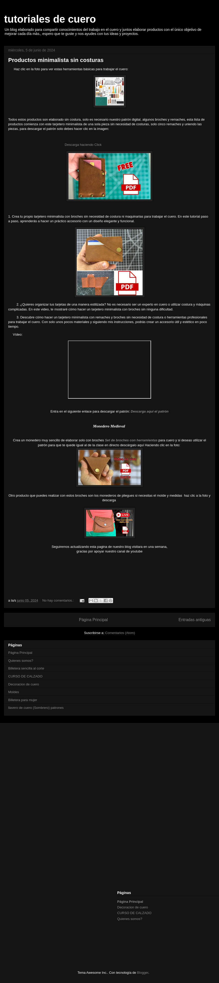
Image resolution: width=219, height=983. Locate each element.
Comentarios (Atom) (120, 633)
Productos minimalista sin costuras (56, 60)
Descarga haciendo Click (83, 145)
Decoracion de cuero (23, 684)
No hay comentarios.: (58, 600)
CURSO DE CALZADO (25, 676)
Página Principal (93, 620)
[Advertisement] (113, 767)
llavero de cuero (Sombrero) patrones (36, 708)
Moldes (13, 692)
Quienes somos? (20, 661)
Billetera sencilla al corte (26, 668)
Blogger (142, 973)
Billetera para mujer (22, 700)
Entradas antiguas (194, 620)
